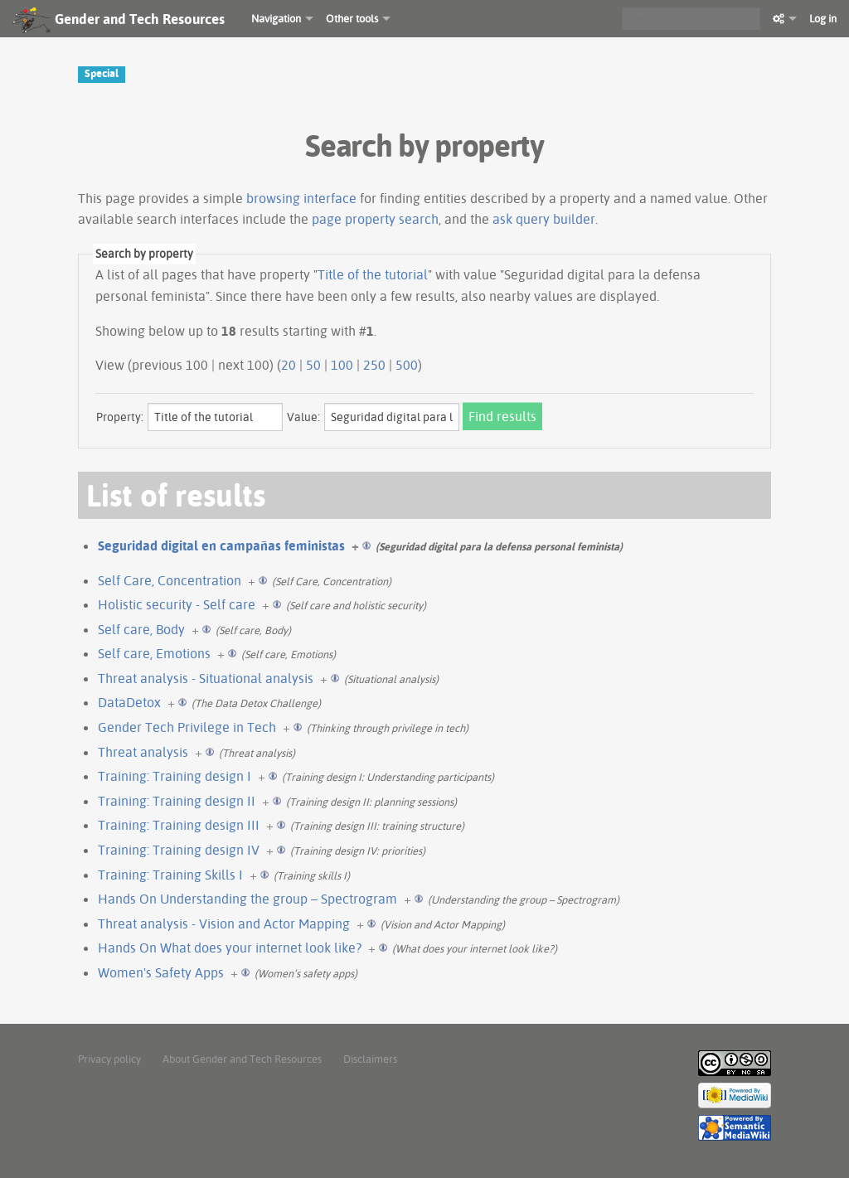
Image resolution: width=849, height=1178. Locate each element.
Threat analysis (143, 752)
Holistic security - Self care (176, 604)
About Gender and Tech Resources (242, 1058)
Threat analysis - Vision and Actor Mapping (224, 923)
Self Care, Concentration (169, 580)
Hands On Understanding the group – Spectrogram (247, 898)
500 (406, 364)
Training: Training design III (179, 825)
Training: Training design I (174, 776)
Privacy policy (109, 1058)
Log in (823, 18)
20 (288, 364)
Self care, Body (141, 629)
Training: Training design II (176, 801)
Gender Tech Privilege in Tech (187, 727)
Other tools (352, 18)
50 (313, 364)
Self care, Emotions (154, 653)
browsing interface (301, 198)
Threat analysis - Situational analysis (205, 678)
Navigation (276, 18)
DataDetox (129, 702)
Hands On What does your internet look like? (229, 947)
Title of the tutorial (373, 274)
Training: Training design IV (179, 849)
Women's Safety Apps (161, 972)
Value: (303, 417)
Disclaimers (370, 1058)
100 (342, 364)
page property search (375, 219)
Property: (119, 417)
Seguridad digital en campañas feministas (221, 545)
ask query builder (543, 219)
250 (374, 364)
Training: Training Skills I (170, 874)
